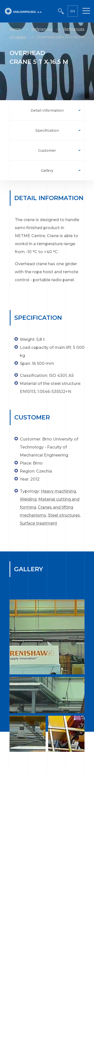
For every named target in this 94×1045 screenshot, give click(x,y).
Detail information (47, 110)
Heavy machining (58, 491)
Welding (28, 499)
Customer (47, 150)
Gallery (47, 170)
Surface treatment (38, 523)
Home (15, 29)
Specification (47, 130)
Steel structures (64, 515)
